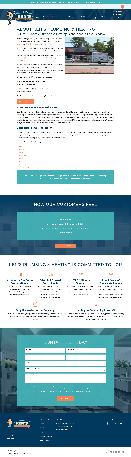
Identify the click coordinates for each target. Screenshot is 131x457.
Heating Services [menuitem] (54, 17)
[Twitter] (112, 423)
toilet (22, 58)
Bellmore (22, 158)
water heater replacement (53, 58)
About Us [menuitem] (45, 17)
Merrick (22, 161)
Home (42, 424)
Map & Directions (62, 429)
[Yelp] (116, 423)
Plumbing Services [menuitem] (69, 17)
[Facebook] (108, 423)
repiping (22, 60)
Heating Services (46, 436)
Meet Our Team (25, 101)
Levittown (22, 155)
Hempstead (23, 146)
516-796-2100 (13, 438)
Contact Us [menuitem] (101, 17)
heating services (32, 44)
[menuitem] (9, 453)
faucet (27, 58)
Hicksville (22, 149)
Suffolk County (24, 167)
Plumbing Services (46, 440)
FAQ (41, 432)
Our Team (43, 428)
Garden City (23, 152)
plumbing (20, 44)
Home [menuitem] (38, 18)
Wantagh (22, 164)
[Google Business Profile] (121, 423)
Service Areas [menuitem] (83, 17)
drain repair (37, 58)
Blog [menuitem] (94, 18)
